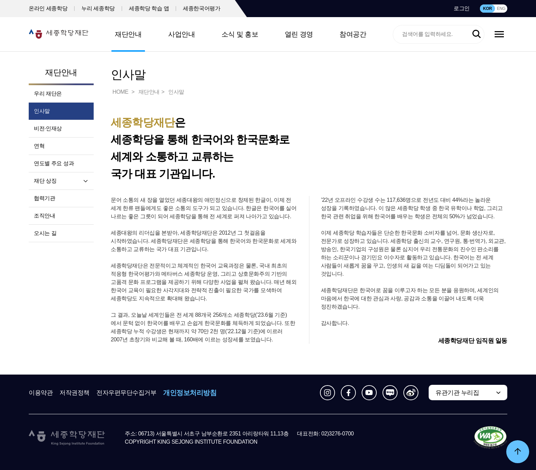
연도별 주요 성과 (54, 163)
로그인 (462, 8)
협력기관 (44, 198)
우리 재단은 (48, 93)
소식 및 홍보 (240, 34)
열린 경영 (299, 34)
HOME (121, 92)
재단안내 (128, 34)
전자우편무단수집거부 (126, 393)
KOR (487, 8)
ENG (501, 8)
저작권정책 (74, 393)
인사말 (42, 111)
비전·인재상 (48, 128)
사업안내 (181, 34)
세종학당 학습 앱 (149, 8)
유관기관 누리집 (457, 392)
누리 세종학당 (98, 8)
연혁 (39, 146)
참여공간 (352, 34)
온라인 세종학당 (48, 8)
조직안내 (44, 216)
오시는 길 (45, 233)
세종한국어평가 (201, 8)
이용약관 (41, 393)
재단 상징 (45, 181)
